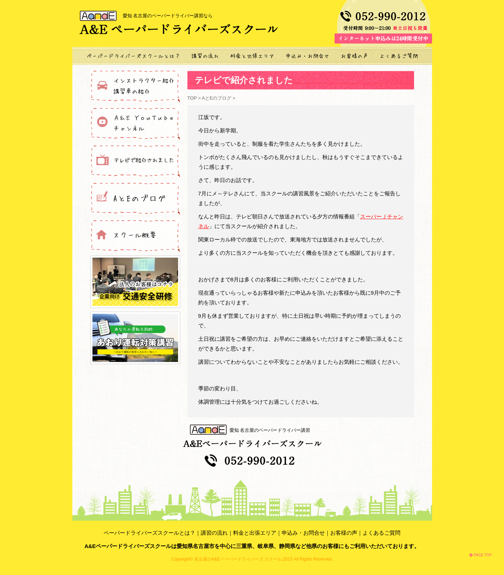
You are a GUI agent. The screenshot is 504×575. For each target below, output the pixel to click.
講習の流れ (214, 533)
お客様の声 (343, 533)
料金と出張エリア (254, 533)
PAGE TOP (480, 555)
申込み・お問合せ (303, 533)
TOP (192, 98)
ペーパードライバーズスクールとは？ (149, 533)
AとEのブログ (216, 98)
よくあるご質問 (381, 533)
